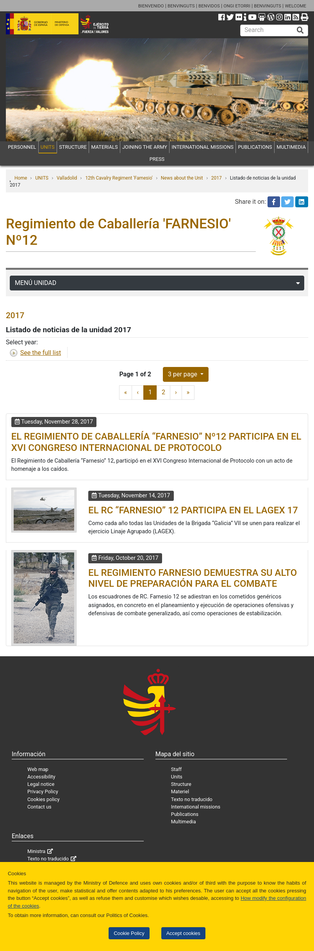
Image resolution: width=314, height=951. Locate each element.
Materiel (180, 791)
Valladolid (67, 178)
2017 (216, 178)
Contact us (39, 807)
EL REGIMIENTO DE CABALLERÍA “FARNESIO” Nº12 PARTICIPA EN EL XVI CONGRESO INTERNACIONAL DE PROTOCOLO (156, 442)
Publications (184, 814)
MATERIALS (104, 147)
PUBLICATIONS (255, 147)
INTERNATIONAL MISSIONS (202, 147)
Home (20, 178)
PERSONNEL (22, 147)
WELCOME (295, 6)
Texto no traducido (191, 799)
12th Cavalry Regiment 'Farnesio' (118, 178)
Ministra (36, 851)
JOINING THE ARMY (144, 147)
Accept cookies (183, 933)
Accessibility (41, 777)
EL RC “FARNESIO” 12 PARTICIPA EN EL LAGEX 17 (193, 510)
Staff (176, 769)
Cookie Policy (129, 933)
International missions (195, 807)
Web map (37, 769)
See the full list (40, 352)
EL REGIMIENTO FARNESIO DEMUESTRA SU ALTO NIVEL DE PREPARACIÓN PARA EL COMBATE (192, 578)
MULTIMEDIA (291, 147)
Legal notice (40, 784)
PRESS (157, 159)
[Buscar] (300, 30)
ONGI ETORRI (236, 6)
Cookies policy (43, 799)
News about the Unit (182, 178)
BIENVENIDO (151, 6)
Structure (181, 784)
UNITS (48, 147)
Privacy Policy (42, 791)
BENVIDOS (209, 6)
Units (176, 777)
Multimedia (183, 822)
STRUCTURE (73, 147)
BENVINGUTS (181, 6)
